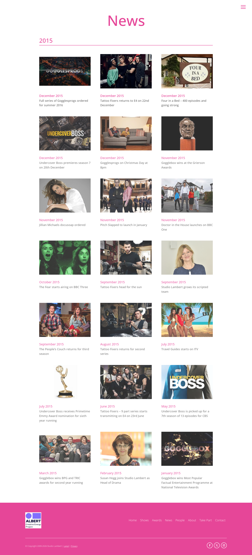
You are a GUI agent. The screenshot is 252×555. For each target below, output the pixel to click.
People (180, 520)
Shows (144, 520)
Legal (66, 546)
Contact (220, 520)
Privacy (74, 546)
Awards (157, 520)
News (168, 520)
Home (133, 520)
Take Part (205, 520)
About (192, 520)
